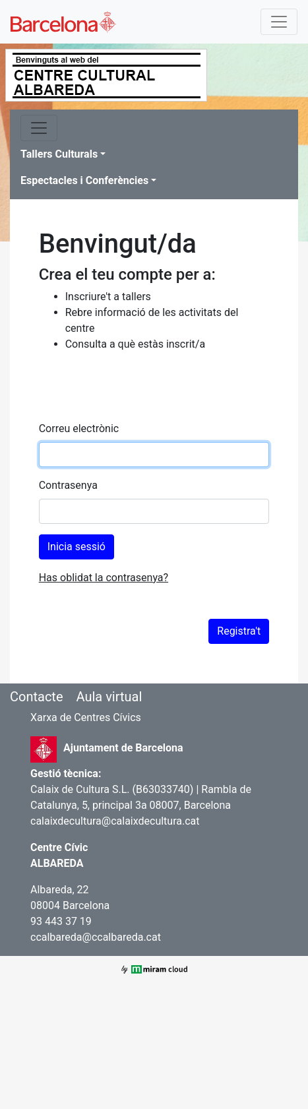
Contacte (36, 697)
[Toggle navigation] (279, 22)
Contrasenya (68, 485)
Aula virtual (109, 697)
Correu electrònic (79, 428)
